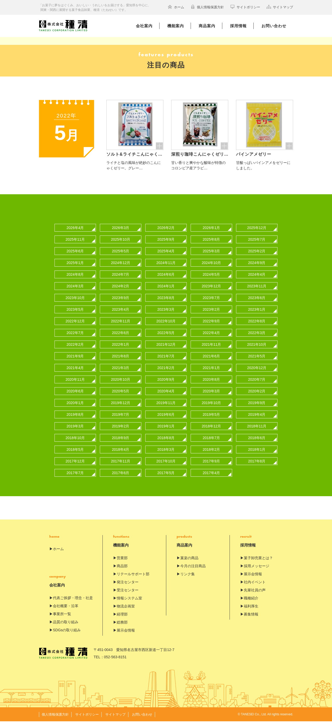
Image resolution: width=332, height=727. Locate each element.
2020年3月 (211, 397)
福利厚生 (251, 612)
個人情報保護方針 (207, 7)
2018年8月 (166, 443)
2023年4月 (120, 315)
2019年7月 (120, 420)
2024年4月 (257, 280)
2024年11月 (166, 268)
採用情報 (238, 26)
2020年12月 (257, 373)
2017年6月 (120, 478)
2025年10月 (120, 245)
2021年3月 (120, 373)
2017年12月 (75, 467)
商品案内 (207, 26)
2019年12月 (120, 408)
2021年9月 (75, 362)
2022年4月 (211, 338)
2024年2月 (120, 292)
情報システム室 (129, 604)
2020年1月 (75, 408)
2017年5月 (166, 478)
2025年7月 (257, 245)
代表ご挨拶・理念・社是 (73, 603)
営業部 (122, 564)
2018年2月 (211, 455)
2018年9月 (120, 443)
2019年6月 (166, 420)
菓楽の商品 (189, 564)
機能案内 (175, 26)
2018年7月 (211, 443)
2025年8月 (211, 245)
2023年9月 (120, 303)
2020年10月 (120, 385)
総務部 (122, 628)
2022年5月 (166, 338)
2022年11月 (120, 327)
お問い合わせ (273, 26)
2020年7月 (257, 385)
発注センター (128, 588)
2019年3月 (75, 432)
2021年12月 (166, 350)
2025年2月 (257, 257)
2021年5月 (257, 362)
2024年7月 (120, 280)
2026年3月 (120, 233)
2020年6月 (75, 397)
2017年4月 (211, 478)
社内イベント (255, 588)
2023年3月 (166, 315)
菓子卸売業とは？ (258, 564)
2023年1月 (257, 315)
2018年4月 (120, 455)
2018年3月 (166, 455)
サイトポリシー (245, 7)
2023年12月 (211, 292)
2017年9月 (211, 467)
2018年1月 (257, 455)
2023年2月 (211, 315)
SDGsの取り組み (67, 636)
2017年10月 (166, 467)
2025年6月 (75, 257)
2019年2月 (120, 432)
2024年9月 (257, 268)
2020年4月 (166, 397)
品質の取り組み (65, 628)
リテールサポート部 (133, 580)
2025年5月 (120, 257)
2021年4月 (75, 373)
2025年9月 (166, 245)
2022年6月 (120, 338)
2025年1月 (75, 268)
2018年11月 (257, 432)
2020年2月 (257, 397)
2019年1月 (166, 432)
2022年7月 (75, 338)
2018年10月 (75, 443)
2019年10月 (211, 408)
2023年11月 (257, 292)
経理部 (122, 620)
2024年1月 (166, 292)
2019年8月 (75, 420)
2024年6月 (166, 280)
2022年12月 (75, 327)
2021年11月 (211, 350)
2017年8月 (257, 467)
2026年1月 (211, 233)
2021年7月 (166, 362)
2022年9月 (211, 327)
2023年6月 (257, 303)
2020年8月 (211, 385)
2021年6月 (211, 362)
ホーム (176, 7)
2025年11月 (75, 245)
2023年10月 (75, 303)
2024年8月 (75, 280)
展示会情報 (126, 636)
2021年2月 (166, 373)
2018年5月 (75, 455)
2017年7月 (75, 478)
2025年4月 (166, 257)
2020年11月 (75, 385)
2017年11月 (120, 467)
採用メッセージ (256, 572)
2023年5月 (75, 315)
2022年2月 (75, 350)
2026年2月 (166, 233)
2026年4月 (75, 233)
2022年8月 (257, 327)
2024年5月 (211, 280)
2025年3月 (211, 257)
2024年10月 (211, 268)
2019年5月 (211, 420)
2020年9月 (166, 385)
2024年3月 (75, 292)
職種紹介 (251, 604)
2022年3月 (257, 338)
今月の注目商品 (193, 572)
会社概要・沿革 (65, 612)
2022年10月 (166, 327)
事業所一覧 (62, 620)
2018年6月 (257, 443)
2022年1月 (120, 350)
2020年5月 (120, 397)
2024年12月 (120, 268)
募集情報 (251, 620)
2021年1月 (211, 373)
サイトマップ (279, 7)
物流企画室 (126, 612)
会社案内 (144, 26)
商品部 (122, 572)
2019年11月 (166, 408)
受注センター (128, 596)
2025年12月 (257, 233)
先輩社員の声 (255, 596)
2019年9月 (257, 408)
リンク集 (187, 580)
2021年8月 (120, 362)
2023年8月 (166, 303)
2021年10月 (257, 350)
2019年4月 (257, 420)
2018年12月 (211, 432)
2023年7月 (211, 303)
